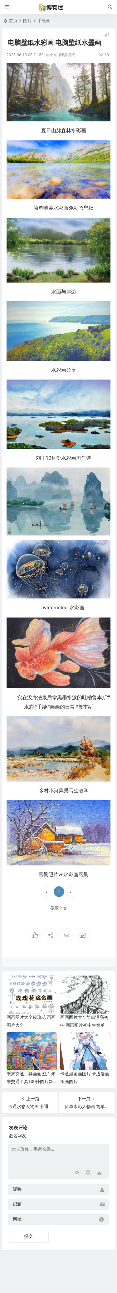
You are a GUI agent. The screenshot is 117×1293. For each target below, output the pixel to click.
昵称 (17, 1189)
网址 (17, 1219)
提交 (28, 1236)
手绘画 (44, 20)
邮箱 (17, 1204)
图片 (27, 20)
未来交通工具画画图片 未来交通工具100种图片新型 (31, 1081)
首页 (13, 20)
